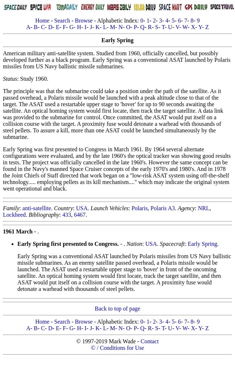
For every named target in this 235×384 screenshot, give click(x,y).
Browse (83, 20)
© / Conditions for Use (117, 348)
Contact (150, 341)
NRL (204, 208)
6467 (80, 215)
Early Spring (202, 244)
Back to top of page (117, 308)
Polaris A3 (163, 208)
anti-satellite (36, 208)
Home (42, 20)
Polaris (140, 208)
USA (82, 208)
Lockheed (14, 215)
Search (62, 20)
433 (66, 215)
